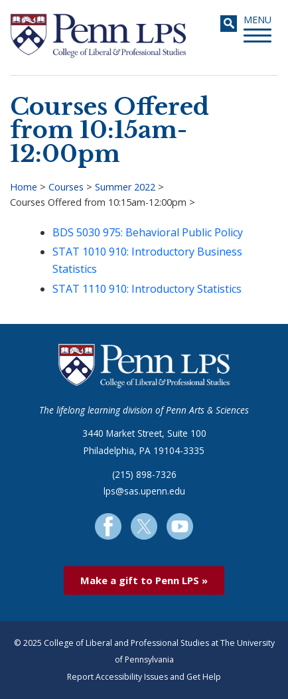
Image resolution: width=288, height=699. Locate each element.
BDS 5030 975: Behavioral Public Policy (147, 232)
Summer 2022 (125, 187)
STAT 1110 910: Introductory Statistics (147, 288)
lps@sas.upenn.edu (144, 491)
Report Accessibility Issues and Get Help (144, 676)
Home (23, 187)
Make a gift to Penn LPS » (144, 580)
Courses (66, 187)
